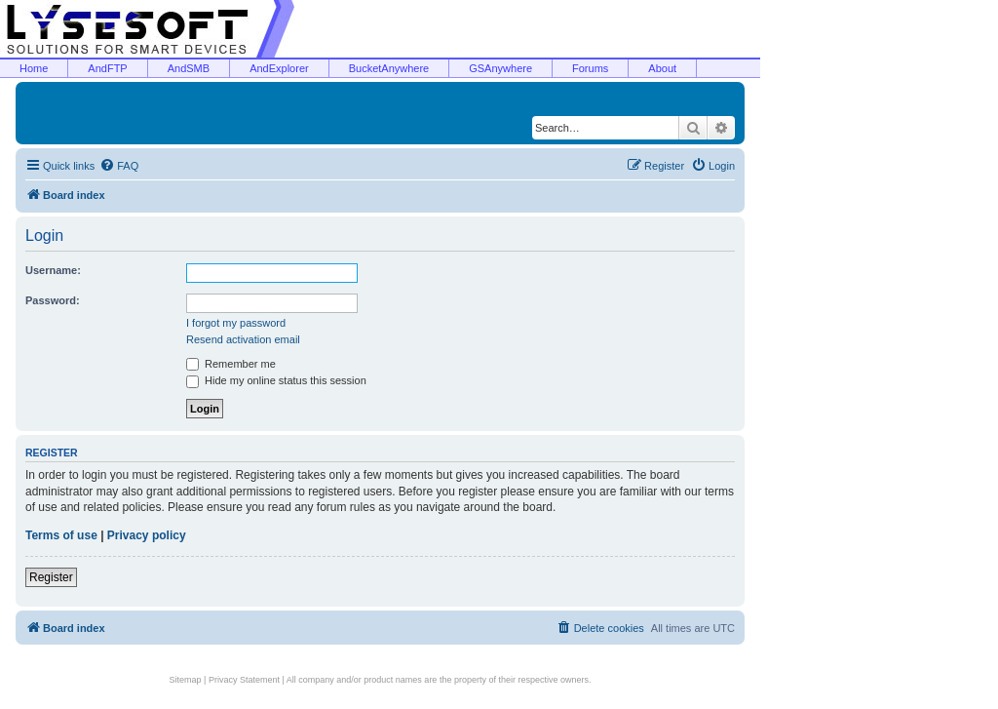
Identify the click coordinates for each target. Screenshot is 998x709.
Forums (590, 68)
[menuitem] (118, 165)
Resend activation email (243, 339)
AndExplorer (279, 68)
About (662, 68)
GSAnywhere (500, 68)
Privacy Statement (244, 680)
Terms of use (61, 535)
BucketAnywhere (389, 68)
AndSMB (189, 68)
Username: (53, 270)
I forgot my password (236, 323)
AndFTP (107, 68)
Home (33, 68)
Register (51, 577)
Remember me (231, 364)
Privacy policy (146, 535)
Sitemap (186, 680)
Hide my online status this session (276, 380)
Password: (52, 300)
